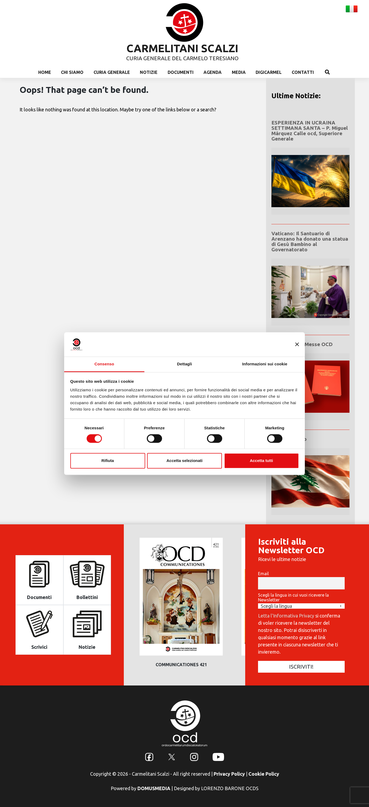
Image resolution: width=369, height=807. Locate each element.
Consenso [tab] (104, 364)
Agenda (212, 72)
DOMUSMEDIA (153, 788)
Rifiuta (107, 461)
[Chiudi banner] (297, 344)
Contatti (303, 72)
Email (263, 573)
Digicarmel (269, 72)
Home (44, 72)
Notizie (148, 72)
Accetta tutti (261, 461)
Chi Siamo (72, 72)
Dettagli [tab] (184, 364)
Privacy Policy (229, 773)
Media (239, 72)
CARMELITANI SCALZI (182, 48)
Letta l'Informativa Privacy (286, 615)
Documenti (181, 72)
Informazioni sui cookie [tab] (264, 364)
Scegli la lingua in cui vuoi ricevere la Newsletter (293, 597)
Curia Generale (112, 72)
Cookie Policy (263, 773)
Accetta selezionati (184, 461)
